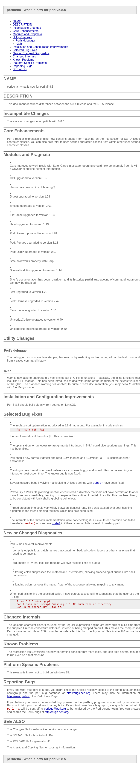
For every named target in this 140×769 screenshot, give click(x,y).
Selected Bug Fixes (25, 50)
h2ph (19, 43)
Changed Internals (24, 56)
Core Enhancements (26, 30)
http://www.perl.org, (19, 696)
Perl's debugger (25, 40)
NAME (17, 21)
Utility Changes (22, 37)
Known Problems (23, 59)
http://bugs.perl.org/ (57, 712)
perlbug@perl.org (55, 708)
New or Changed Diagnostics (31, 53)
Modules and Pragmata (27, 34)
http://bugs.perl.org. (79, 693)
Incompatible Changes (27, 27)
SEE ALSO (20, 69)
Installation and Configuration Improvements (40, 46)
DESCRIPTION (22, 24)
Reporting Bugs (22, 66)
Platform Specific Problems (30, 62)
